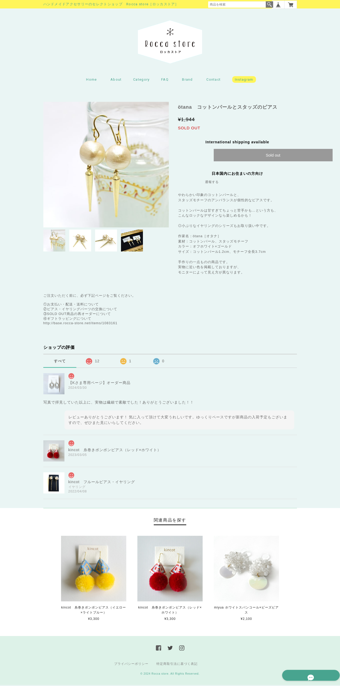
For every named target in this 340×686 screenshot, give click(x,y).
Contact (213, 81)
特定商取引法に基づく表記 (177, 665)
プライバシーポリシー (131, 665)
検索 (269, 4)
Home (91, 81)
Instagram (244, 81)
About (116, 81)
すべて (60, 362)
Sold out (273, 156)
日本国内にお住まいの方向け (237, 175)
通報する (212, 183)
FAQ (165, 81)
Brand (187, 81)
